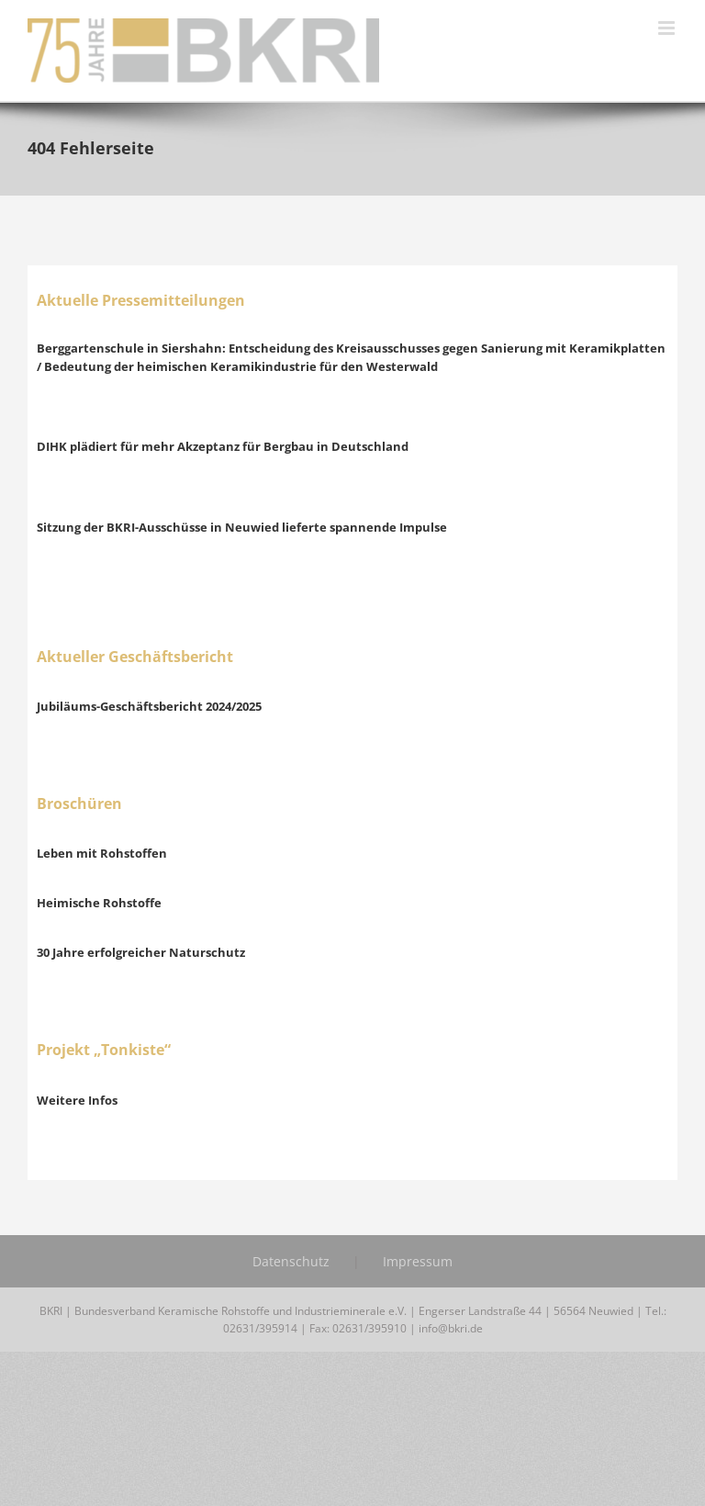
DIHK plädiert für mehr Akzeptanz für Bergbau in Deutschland (222, 446)
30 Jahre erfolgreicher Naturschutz (141, 952)
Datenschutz (291, 1261)
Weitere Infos (77, 1100)
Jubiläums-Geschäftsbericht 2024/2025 (149, 706)
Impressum (418, 1261)
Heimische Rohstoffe (99, 902)
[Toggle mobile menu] (667, 28)
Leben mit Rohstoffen (102, 853)
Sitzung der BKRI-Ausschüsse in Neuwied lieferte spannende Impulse (242, 527)
